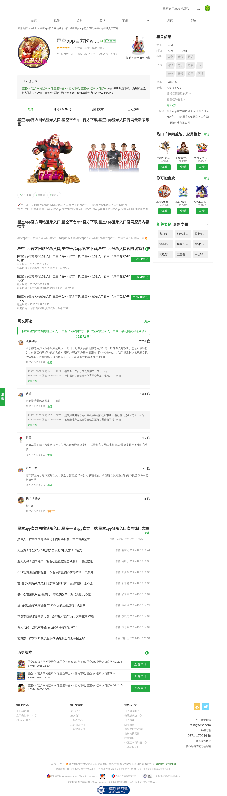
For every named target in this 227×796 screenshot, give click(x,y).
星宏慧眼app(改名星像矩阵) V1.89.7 (201, 233)
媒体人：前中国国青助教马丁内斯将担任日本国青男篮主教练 (55, 539)
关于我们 (75, 711)
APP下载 (25, 195)
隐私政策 (172, 105)
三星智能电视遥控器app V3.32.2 (184, 254)
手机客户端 (22, 711)
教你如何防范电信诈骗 (198, 746)
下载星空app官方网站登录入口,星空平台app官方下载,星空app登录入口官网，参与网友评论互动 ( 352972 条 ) (83, 332)
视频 (180, 73)
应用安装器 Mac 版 (26, 715)
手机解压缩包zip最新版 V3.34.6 (201, 254)
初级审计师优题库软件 (183, 158)
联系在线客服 (203, 740)
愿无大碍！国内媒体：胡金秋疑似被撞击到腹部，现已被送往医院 (57, 561)
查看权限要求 (177, 99)
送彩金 (54, 195)
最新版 (40, 195)
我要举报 (129, 738)
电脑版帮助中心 (133, 715)
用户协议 (129, 720)
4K (199, 65)
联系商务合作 (77, 724)
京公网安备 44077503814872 (64, 776)
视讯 (180, 56)
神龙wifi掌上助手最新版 (164, 202)
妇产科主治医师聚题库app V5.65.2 (184, 233)
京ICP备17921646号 (88, 776)
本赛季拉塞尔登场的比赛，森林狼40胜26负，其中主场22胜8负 (57, 616)
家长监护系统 (131, 733)
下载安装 (102, 48)
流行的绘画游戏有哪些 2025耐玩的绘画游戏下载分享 (51, 605)
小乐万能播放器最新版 (183, 202)
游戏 (170, 65)
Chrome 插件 (23, 720)
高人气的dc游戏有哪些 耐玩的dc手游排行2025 (47, 627)
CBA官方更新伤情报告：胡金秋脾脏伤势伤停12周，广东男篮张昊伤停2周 (57, 572)
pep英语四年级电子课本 (202, 202)
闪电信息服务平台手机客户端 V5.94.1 (166, 254)
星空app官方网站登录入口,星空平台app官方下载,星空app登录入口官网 (78, 8)
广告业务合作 (77, 729)
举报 (2, 396)
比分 (170, 73)
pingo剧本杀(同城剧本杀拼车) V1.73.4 (201, 244)
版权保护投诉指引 (134, 729)
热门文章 (98, 109)
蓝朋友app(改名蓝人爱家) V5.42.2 (166, 233)
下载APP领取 (140, 259)
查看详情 (140, 664)
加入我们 (75, 715)
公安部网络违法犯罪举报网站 (166, 776)
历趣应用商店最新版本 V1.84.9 (184, 244)
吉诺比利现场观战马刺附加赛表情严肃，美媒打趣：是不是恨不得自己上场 (57, 583)
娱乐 (190, 73)
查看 (164, 166)
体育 (170, 56)
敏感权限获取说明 (179, 93)
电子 (180, 65)
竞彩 (190, 65)
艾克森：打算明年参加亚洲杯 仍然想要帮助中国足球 (51, 638)
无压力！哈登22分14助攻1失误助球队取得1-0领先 (49, 550)
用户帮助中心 (131, 711)
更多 (147, 321)
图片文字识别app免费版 (202, 158)
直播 (200, 73)
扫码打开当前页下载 (138, 57)
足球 (190, 56)
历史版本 (133, 109)
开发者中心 (76, 720)
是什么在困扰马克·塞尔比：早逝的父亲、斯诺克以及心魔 (54, 594)
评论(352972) (62, 109)
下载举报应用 (131, 747)
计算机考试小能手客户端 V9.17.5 (166, 244)
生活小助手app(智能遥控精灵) (164, 158)
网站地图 (160, 764)
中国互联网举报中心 (135, 742)
